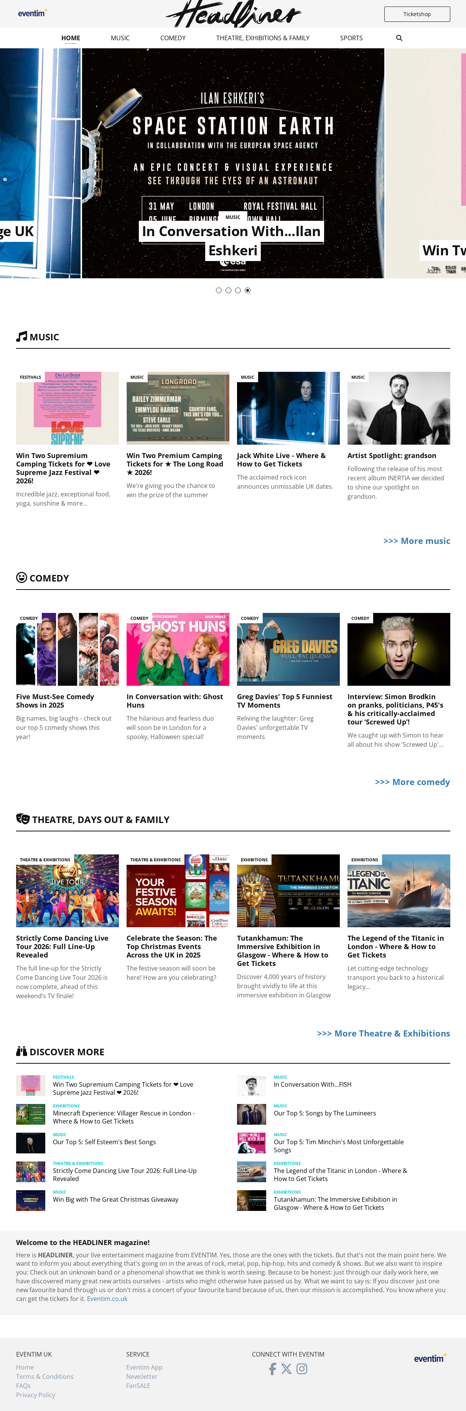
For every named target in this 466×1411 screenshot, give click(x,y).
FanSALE (138, 1385)
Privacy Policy (35, 1395)
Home (70, 38)
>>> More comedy (412, 781)
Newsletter (142, 1376)
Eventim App (144, 1367)
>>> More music (417, 540)
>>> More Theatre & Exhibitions (383, 1033)
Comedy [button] (173, 38)
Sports (351, 38)
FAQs (23, 1385)
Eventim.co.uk (107, 1298)
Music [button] (120, 38)
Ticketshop (417, 14)
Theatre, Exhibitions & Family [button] (263, 38)
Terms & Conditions (45, 1376)
